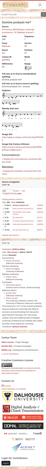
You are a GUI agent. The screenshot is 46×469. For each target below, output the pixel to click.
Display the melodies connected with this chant (21, 172)
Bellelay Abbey (18, 249)
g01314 (40, 217)
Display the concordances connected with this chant (22, 160)
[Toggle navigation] (39, 4)
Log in (6, 463)
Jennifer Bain (11, 293)
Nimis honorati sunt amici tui (23, 209)
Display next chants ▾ (10, 235)
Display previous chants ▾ (12, 199)
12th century (12, 252)
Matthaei (6, 46)
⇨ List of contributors (10, 354)
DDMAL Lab (6, 350)
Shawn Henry (11, 277)
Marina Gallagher (13, 269)
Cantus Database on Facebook (13, 389)
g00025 (40, 221)
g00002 (40, 209)
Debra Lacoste (12, 298)
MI (26, 46)
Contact (6, 386)
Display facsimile (12, 193)
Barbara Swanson (13, 261)
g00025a (40, 224)
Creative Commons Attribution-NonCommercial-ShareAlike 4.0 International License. (20, 370)
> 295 (23, 191)
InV (3, 53)
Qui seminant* (18, 217)
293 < (17, 191)
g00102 (40, 230)
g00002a (40, 212)
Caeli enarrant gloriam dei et (23, 224)
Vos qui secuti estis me (21, 230)
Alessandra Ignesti (13, 285)
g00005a (6, 59)
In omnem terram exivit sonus (23, 221)
